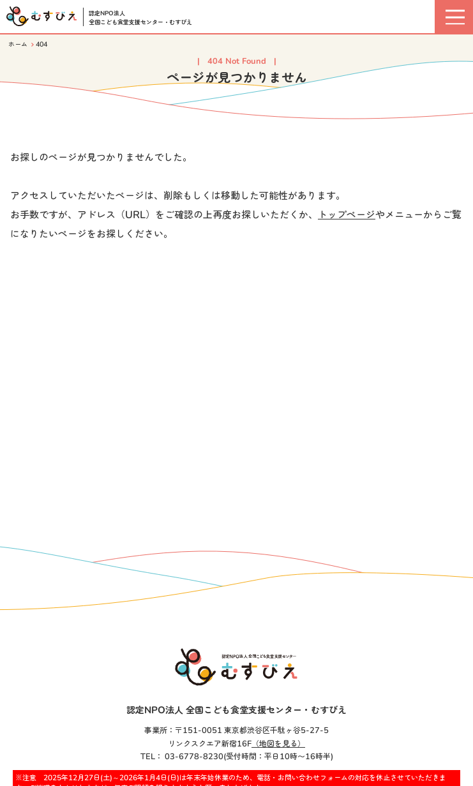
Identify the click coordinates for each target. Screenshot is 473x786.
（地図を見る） (278, 744)
